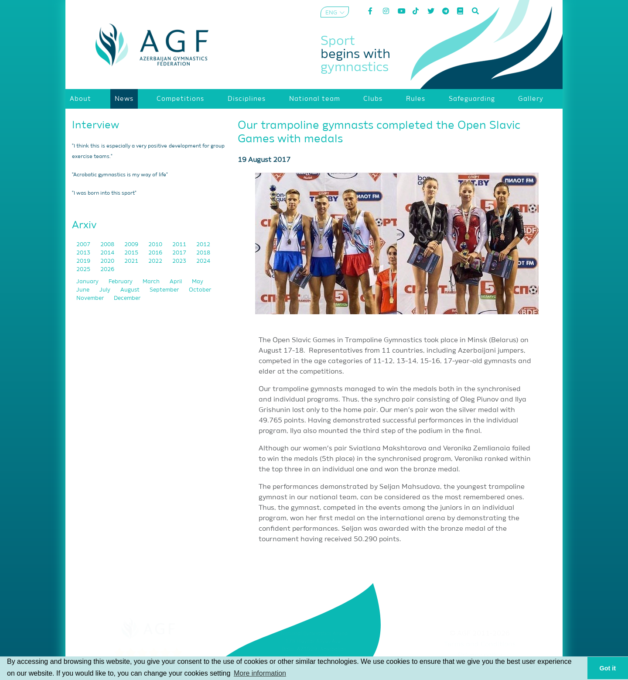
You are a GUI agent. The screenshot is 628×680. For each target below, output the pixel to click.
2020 (108, 261)
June (83, 290)
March (152, 282)
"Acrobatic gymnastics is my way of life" (120, 175)
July (105, 290)
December (127, 298)
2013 (84, 253)
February (121, 282)
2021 (132, 261)
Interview (95, 125)
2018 (203, 253)
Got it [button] (608, 668)
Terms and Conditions (480, 644)
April (176, 282)
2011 (180, 244)
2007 (84, 244)
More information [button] (260, 673)
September (165, 290)
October (200, 290)
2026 (107, 269)
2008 (108, 244)
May (197, 282)
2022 (156, 261)
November (90, 298)
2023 (180, 261)
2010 (156, 244)
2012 (203, 244)
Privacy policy (480, 655)
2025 (84, 269)
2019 (84, 261)
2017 (180, 253)
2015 (132, 253)
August (130, 290)
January (88, 282)
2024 (203, 261)
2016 (156, 253)
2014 (108, 253)
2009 (132, 244)
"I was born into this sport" (104, 193)
